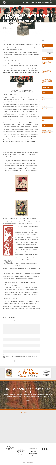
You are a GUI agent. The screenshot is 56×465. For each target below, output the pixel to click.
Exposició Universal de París (36, 2)
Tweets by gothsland (23, 412)
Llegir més (28, 400)
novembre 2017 (44, 108)
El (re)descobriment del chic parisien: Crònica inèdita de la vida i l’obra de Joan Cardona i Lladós (47, 81)
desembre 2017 (44, 106)
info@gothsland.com (33, 453)
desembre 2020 (44, 99)
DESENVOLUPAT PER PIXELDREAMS (28, 462)
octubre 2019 (44, 104)
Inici (23, 2)
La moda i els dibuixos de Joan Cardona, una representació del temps (47, 76)
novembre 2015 (44, 113)
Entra (43, 128)
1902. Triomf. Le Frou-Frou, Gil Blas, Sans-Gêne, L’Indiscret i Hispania (47, 62)
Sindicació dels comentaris (46, 132)
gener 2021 (44, 97)
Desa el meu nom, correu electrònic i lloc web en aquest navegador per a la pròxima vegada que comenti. (20, 357)
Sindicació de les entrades (46, 130)
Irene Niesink (9, 28)
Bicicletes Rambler (45, 2)
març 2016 (43, 110)
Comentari (5, 322)
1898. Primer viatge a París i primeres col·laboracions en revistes (46, 71)
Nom (4, 337)
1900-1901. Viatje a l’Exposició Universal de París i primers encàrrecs (47, 67)
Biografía (27, 2)
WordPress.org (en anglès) (46, 134)
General (8, 40)
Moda (51, 2)
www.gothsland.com (33, 455)
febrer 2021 (44, 95)
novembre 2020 (44, 101)
